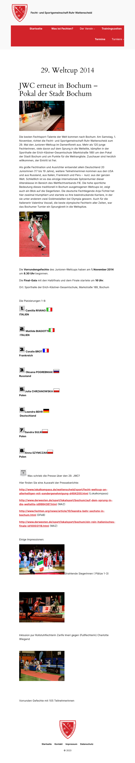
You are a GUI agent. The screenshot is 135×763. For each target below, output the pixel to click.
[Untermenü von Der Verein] (87, 28)
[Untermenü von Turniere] (118, 39)
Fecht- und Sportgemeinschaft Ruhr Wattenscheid (61, 12)
